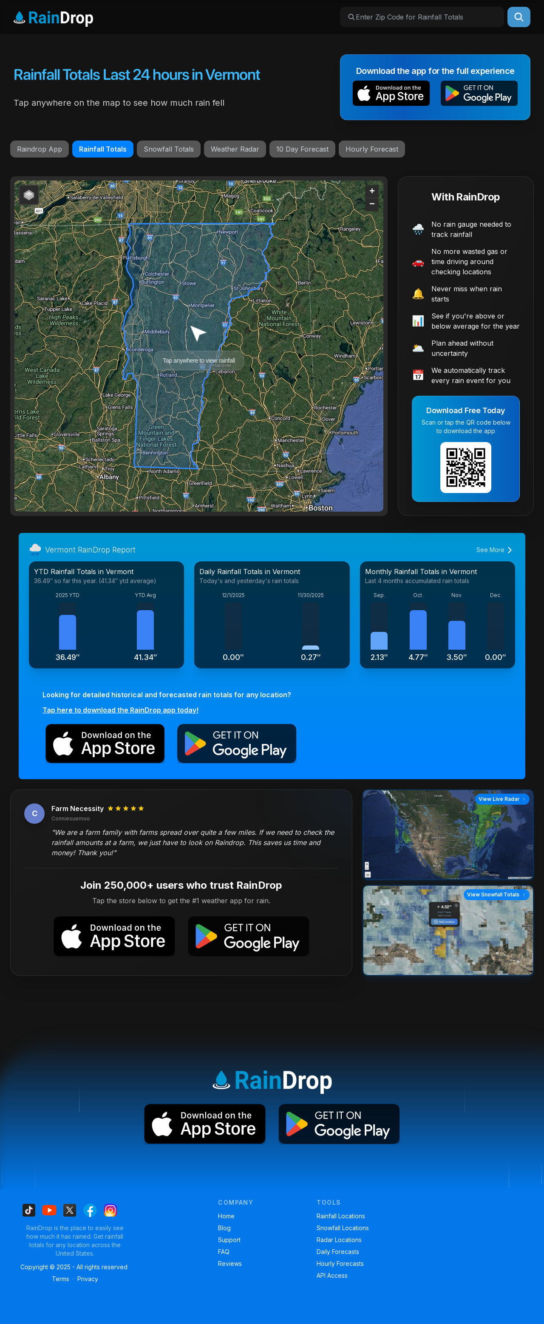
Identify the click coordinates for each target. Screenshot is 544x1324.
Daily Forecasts (338, 1251)
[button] (391, 95)
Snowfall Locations (343, 1227)
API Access (332, 1275)
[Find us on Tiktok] (28, 1210)
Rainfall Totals (103, 149)
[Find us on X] (69, 1210)
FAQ (224, 1251)
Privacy (87, 1278)
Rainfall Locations (341, 1216)
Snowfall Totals (169, 149)
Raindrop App (39, 149)
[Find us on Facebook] (90, 1210)
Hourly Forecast (372, 149)
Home (226, 1216)
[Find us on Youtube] (49, 1210)
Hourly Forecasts (340, 1263)
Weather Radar (235, 149)
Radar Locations (339, 1239)
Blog (224, 1227)
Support (229, 1239)
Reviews (230, 1263)
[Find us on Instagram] (110, 1210)
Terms (60, 1278)
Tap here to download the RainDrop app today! (120, 710)
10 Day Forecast (302, 149)
